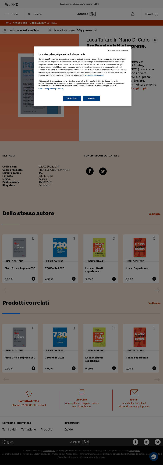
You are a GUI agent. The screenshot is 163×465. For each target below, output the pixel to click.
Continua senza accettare (118, 50)
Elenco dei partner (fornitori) (51, 89)
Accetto (91, 98)
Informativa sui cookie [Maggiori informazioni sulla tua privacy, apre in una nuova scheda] (94, 75)
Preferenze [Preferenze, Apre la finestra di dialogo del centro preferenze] (72, 98)
